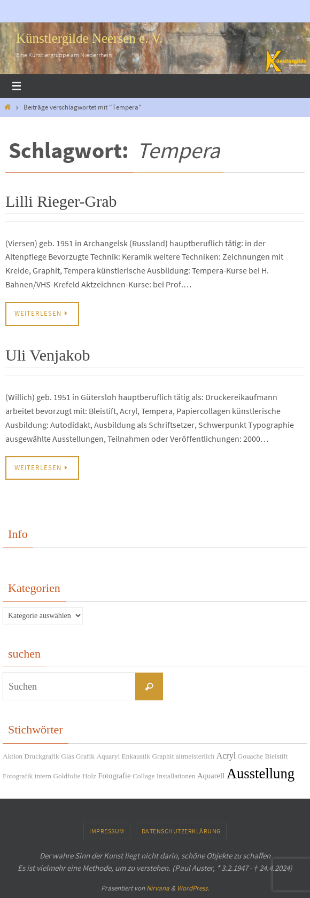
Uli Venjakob (47, 355)
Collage (143, 776)
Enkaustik (136, 756)
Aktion (12, 756)
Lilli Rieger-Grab (61, 201)
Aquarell (210, 775)
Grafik (85, 756)
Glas (67, 756)
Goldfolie (66, 776)
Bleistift (276, 756)
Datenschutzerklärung (181, 831)
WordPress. (193, 888)
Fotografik (18, 776)
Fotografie (114, 775)
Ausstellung (260, 774)
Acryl (226, 755)
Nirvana (157, 888)
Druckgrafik (42, 756)
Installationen (176, 776)
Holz (89, 776)
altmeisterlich (195, 756)
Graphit (163, 756)
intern (43, 776)
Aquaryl (108, 756)
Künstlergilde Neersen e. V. (89, 38)
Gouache (250, 756)
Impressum (107, 831)
